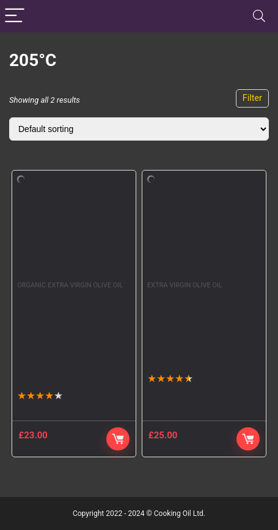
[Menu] (14, 16)
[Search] (259, 16)
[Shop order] (139, 129)
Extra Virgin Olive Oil (184, 285)
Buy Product (248, 439)
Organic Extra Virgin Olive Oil (70, 285)
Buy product (118, 439)
